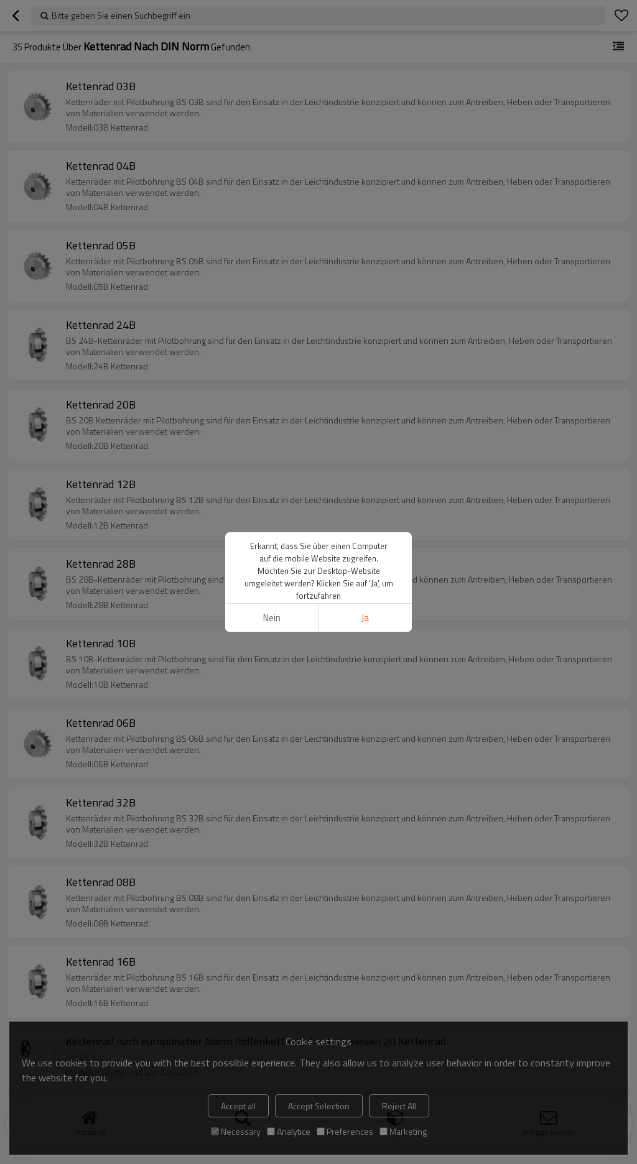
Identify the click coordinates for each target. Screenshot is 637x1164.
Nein (272, 618)
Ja (365, 618)
